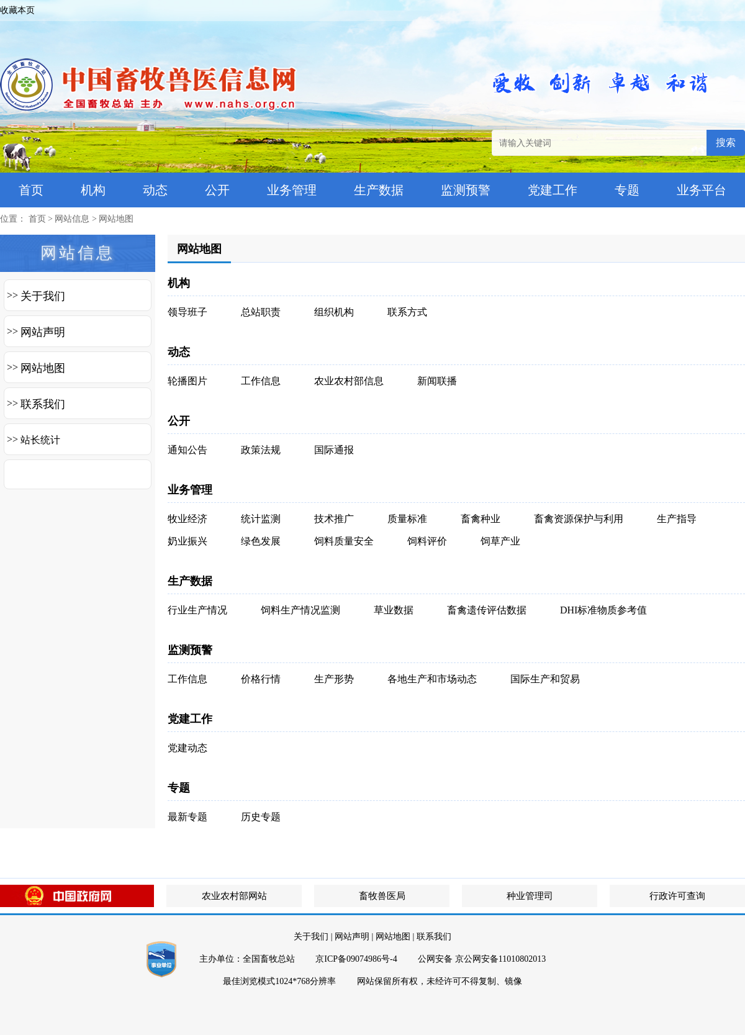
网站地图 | (395, 936)
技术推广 (334, 518)
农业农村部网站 (234, 896)
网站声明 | (354, 936)
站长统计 (40, 440)
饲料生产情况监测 (300, 610)
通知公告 (187, 450)
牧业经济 (187, 518)
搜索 (726, 142)
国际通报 (334, 450)
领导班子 (187, 312)
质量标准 (407, 518)
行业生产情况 (197, 610)
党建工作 (552, 190)
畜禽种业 (480, 518)
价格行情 (261, 679)
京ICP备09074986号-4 (356, 959)
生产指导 (677, 518)
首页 (31, 190)
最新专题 (187, 816)
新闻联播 (437, 381)
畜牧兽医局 (382, 896)
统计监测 (261, 518)
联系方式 (407, 312)
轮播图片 (187, 381)
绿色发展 (261, 541)
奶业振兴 (187, 541)
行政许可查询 (677, 896)
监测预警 (465, 190)
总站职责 (261, 312)
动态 (155, 190)
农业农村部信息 (349, 381)
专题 (627, 190)
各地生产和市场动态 (432, 679)
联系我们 (42, 404)
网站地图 (116, 219)
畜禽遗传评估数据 (486, 610)
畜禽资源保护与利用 (578, 518)
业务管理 (292, 190)
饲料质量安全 (344, 541)
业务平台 (701, 190)
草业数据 (393, 610)
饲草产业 (500, 541)
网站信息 (72, 219)
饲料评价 (427, 541)
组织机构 (334, 312)
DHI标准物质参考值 (603, 610)
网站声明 (42, 332)
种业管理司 (530, 896)
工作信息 (261, 381)
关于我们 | (313, 936)
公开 (217, 190)
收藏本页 (17, 10)
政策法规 (261, 450)
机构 (93, 190)
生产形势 (334, 679)
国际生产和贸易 (545, 679)
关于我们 (42, 296)
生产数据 (379, 190)
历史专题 (261, 816)
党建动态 (187, 748)
